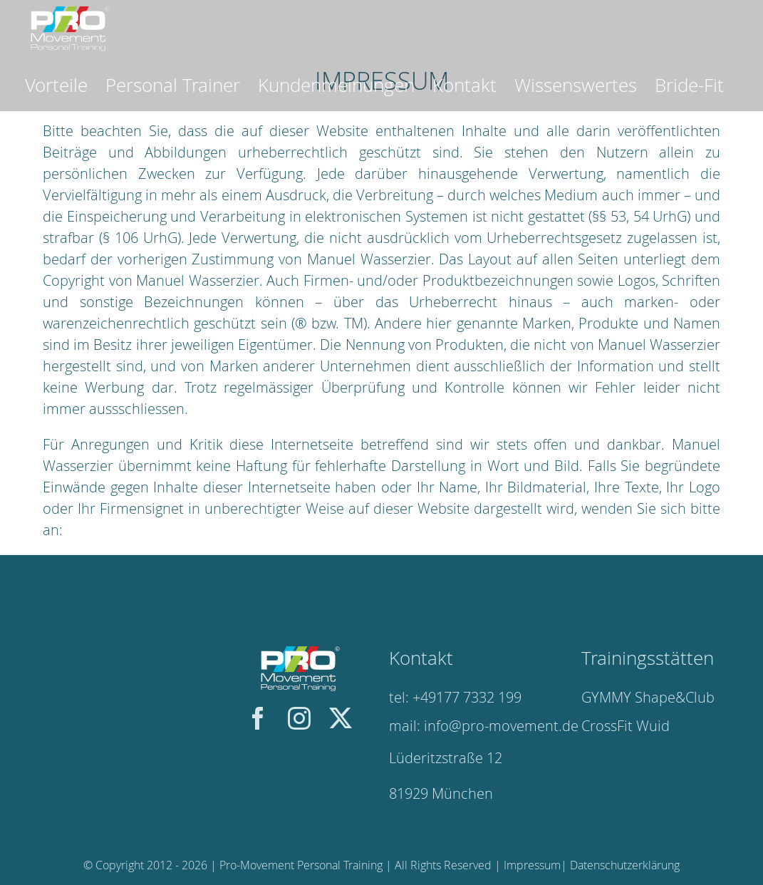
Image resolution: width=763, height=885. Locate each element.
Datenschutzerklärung (625, 865)
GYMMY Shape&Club (648, 697)
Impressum (532, 865)
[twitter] (340, 718)
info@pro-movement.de (501, 725)
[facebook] (258, 718)
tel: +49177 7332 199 (455, 697)
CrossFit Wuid (625, 725)
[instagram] (299, 718)
